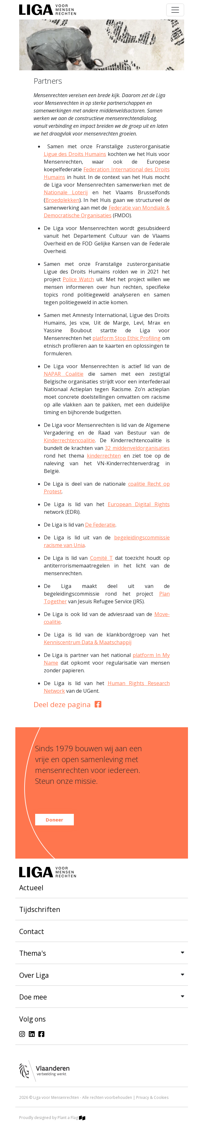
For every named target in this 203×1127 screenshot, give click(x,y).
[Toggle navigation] (175, 10)
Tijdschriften (39, 909)
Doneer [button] (54, 819)
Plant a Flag (71, 1117)
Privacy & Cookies (152, 1097)
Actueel (31, 887)
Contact (31, 931)
